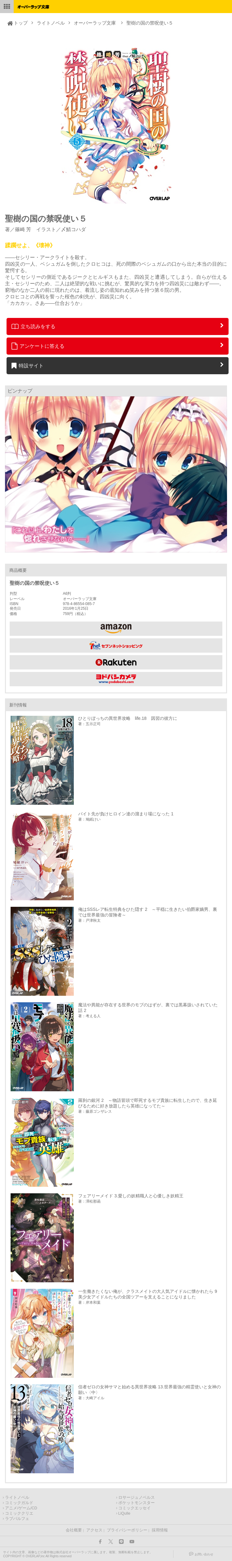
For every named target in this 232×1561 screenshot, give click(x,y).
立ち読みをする (33, 326)
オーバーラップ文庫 (95, 23)
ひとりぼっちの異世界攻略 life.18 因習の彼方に (127, 718)
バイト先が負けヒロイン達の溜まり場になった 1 (125, 813)
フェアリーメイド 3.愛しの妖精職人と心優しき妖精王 (130, 1195)
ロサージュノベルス (136, 1497)
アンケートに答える (38, 345)
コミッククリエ (19, 1513)
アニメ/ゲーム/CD (21, 1508)
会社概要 (74, 1530)
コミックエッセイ (134, 1508)
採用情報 (160, 1530)
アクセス (94, 1530)
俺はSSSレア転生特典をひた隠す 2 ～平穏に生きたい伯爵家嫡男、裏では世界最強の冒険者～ (147, 912)
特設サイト (28, 365)
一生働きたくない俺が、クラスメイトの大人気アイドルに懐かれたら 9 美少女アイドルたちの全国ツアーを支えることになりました (149, 1294)
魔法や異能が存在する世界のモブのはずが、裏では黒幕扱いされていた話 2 (148, 1007)
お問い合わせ (204, 1554)
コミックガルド (19, 1503)
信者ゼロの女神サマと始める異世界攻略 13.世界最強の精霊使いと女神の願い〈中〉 (149, 1389)
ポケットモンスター (136, 1503)
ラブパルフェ (17, 1519)
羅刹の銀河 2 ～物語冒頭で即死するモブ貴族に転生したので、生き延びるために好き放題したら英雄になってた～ (147, 1103)
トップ (21, 23)
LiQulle (124, 1513)
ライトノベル (51, 23)
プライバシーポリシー (127, 1530)
